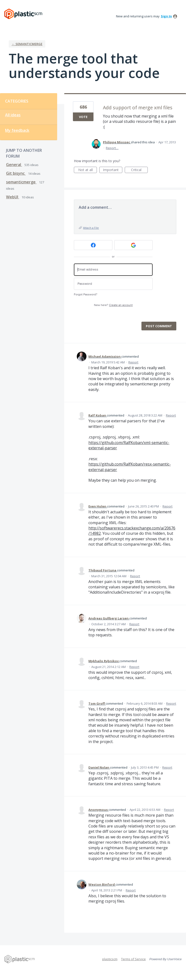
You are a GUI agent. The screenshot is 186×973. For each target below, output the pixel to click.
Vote (83, 117)
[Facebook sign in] (93, 245)
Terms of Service (133, 959)
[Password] (113, 284)
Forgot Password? (85, 294)
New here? (113, 305)
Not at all (87, 170)
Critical (139, 170)
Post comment (159, 326)
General (14, 164)
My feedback (17, 130)
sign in (166, 16)
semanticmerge (21, 182)
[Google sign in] (133, 245)
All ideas (13, 115)
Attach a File (91, 227)
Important (112, 170)
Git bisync (16, 173)
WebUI (12, 197)
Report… (112, 148)
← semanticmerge (27, 44)
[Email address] (113, 270)
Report (133, 362)
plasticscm (109, 959)
